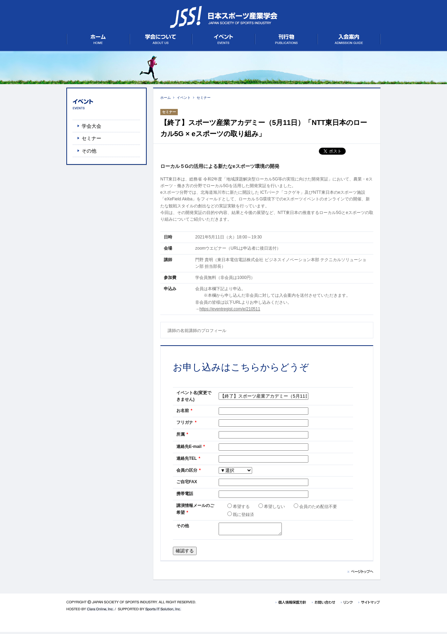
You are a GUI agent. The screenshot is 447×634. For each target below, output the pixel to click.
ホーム (165, 97)
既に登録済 (240, 514)
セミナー (204, 97)
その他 (89, 151)
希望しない (271, 506)
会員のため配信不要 (315, 506)
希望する (238, 506)
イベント (184, 97)
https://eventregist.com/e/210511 (229, 309)
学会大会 (91, 126)
